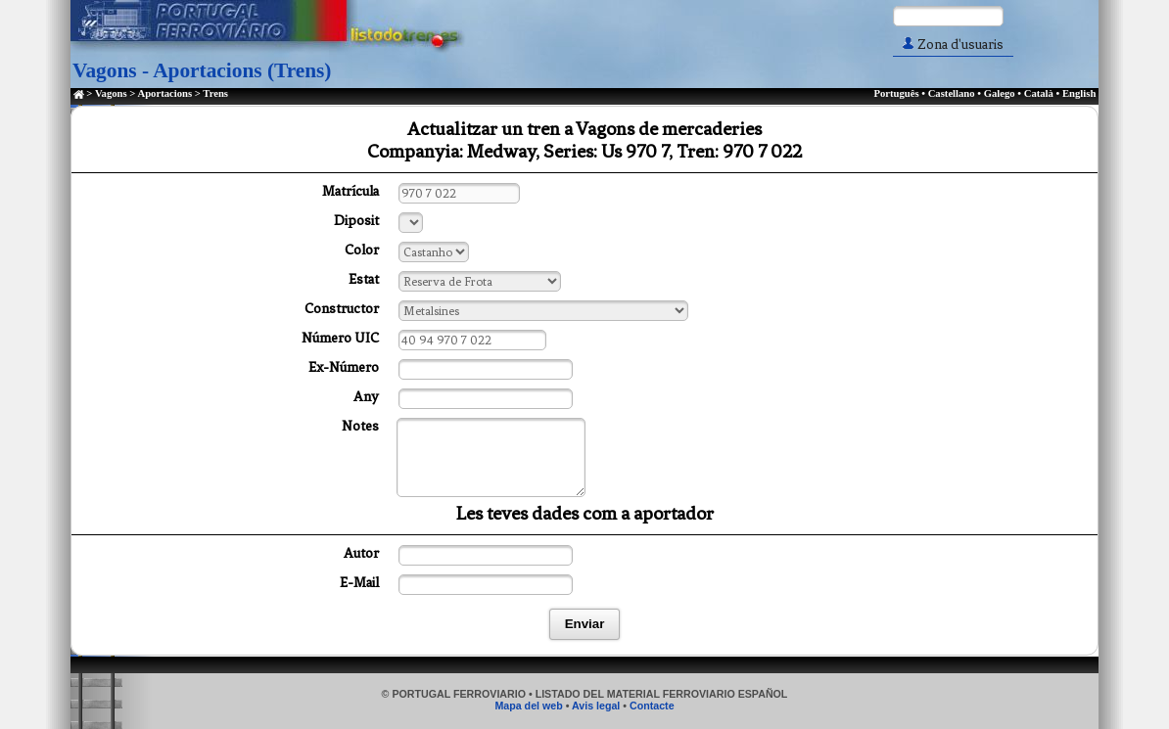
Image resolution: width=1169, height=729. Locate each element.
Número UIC (340, 338)
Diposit (356, 220)
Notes (360, 426)
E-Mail (359, 582)
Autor (361, 553)
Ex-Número (343, 367)
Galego (999, 93)
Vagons (111, 93)
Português (895, 93)
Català (1038, 93)
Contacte (652, 705)
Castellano (951, 93)
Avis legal (596, 705)
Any (366, 396)
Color (362, 250)
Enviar (585, 623)
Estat (364, 279)
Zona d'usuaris (953, 44)
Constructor (341, 308)
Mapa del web (528, 705)
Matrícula (350, 191)
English (1079, 93)
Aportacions (164, 93)
